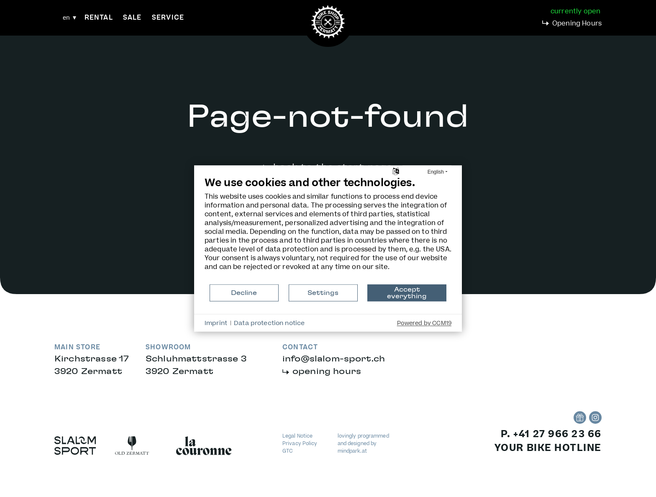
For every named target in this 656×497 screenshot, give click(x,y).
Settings (323, 292)
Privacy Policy (300, 443)
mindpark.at (352, 451)
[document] (328, 230)
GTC (287, 451)
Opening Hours (577, 23)
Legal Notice (297, 436)
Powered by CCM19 (424, 323)
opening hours (326, 371)
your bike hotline (548, 448)
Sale (132, 17)
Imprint (216, 323)
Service (168, 17)
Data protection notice (269, 323)
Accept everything (407, 293)
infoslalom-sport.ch (333, 359)
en (66, 17)
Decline (244, 292)
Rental (99, 17)
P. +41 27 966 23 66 (551, 434)
